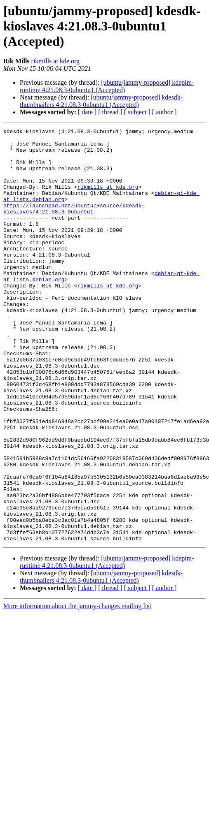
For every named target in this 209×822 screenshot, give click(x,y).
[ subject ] (137, 112)
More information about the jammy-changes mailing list (77, 688)
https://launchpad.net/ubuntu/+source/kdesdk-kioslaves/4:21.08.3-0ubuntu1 (74, 225)
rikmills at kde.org (55, 61)
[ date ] (87, 112)
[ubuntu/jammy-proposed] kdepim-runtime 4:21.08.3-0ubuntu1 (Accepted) (107, 86)
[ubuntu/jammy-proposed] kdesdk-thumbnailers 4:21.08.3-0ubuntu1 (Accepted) (101, 101)
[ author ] (164, 112)
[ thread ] (110, 112)
